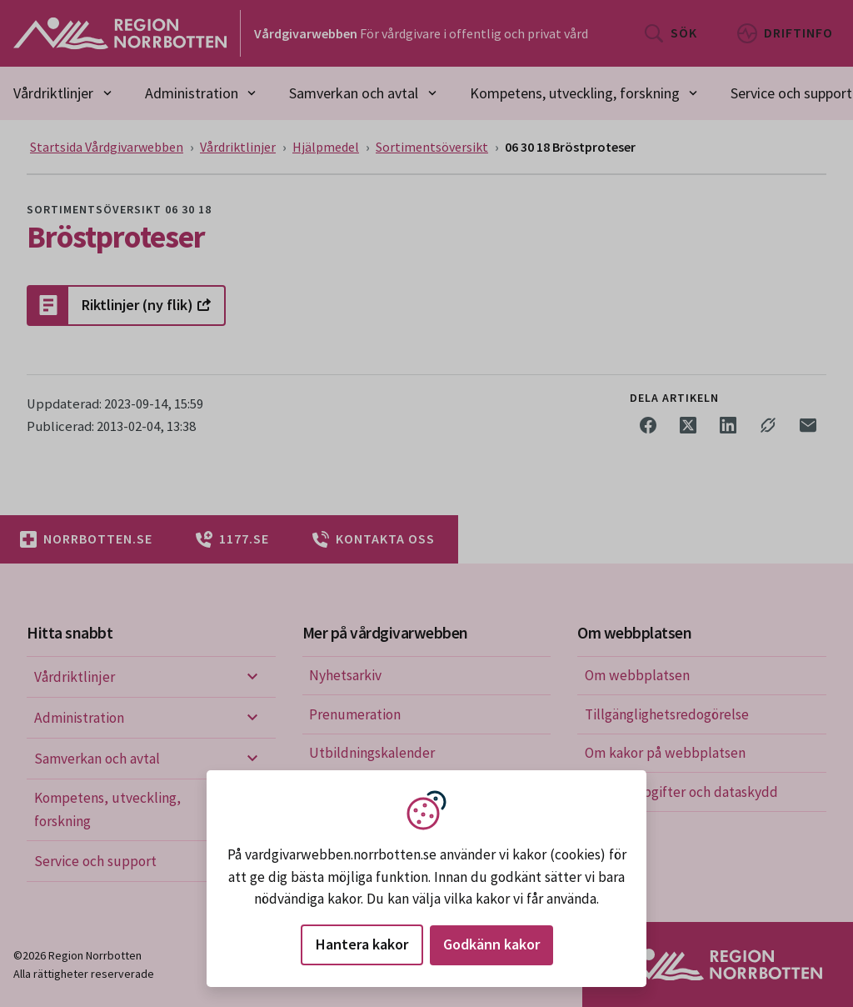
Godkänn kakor (491, 944)
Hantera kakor (362, 944)
